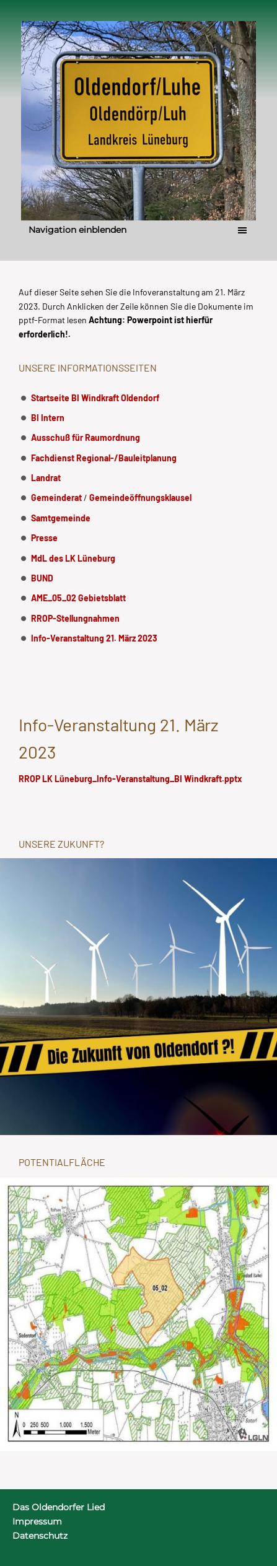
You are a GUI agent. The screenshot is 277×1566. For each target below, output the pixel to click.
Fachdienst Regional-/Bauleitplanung (104, 458)
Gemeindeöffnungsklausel (140, 497)
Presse (44, 538)
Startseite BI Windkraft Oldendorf (95, 398)
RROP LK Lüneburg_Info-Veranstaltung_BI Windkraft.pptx (130, 778)
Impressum (37, 1521)
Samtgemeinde (60, 518)
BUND (42, 578)
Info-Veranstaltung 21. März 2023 (94, 638)
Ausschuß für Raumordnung (85, 437)
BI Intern (47, 417)
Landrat (46, 477)
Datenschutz (40, 1535)
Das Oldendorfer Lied (58, 1507)
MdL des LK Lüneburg (73, 558)
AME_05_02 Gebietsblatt (78, 598)
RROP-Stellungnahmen (75, 618)
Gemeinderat (56, 497)
